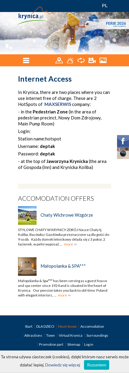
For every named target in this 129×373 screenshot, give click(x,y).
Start (29, 326)
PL (105, 5)
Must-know (67, 326)
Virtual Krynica (71, 335)
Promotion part (51, 344)
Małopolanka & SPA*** (63, 266)
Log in (88, 344)
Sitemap (73, 344)
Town (51, 335)
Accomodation (92, 326)
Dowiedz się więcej (62, 364)
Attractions (33, 335)
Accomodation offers (56, 198)
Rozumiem (96, 364)
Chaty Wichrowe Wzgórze (66, 215)
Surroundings (97, 335)
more (68, 244)
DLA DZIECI (45, 326)
